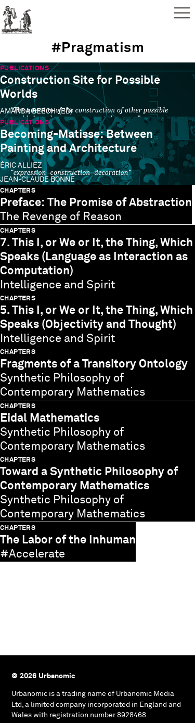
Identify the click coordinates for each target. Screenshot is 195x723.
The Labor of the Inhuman (68, 540)
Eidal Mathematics (49, 418)
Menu (182, 13)
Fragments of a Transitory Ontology (94, 364)
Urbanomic (17, 17)
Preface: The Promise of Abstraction (96, 203)
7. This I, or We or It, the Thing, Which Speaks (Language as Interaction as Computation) (96, 257)
